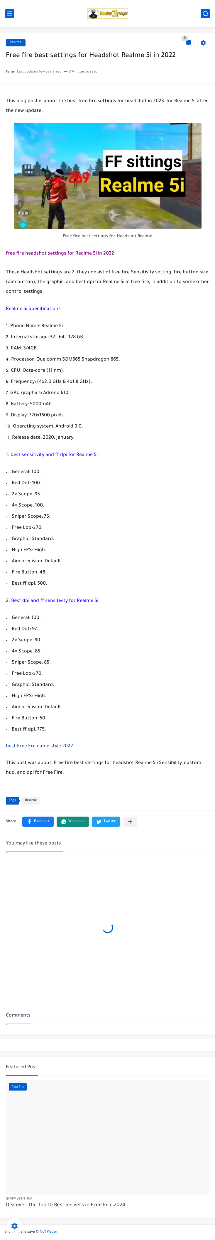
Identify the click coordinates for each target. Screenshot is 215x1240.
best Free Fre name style (33, 746)
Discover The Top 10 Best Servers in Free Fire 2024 (66, 1205)
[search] (205, 13)
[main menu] (9, 13)
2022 (67, 746)
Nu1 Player (48, 1232)
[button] (38, 822)
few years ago (21, 1198)
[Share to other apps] (130, 822)
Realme (16, 43)
